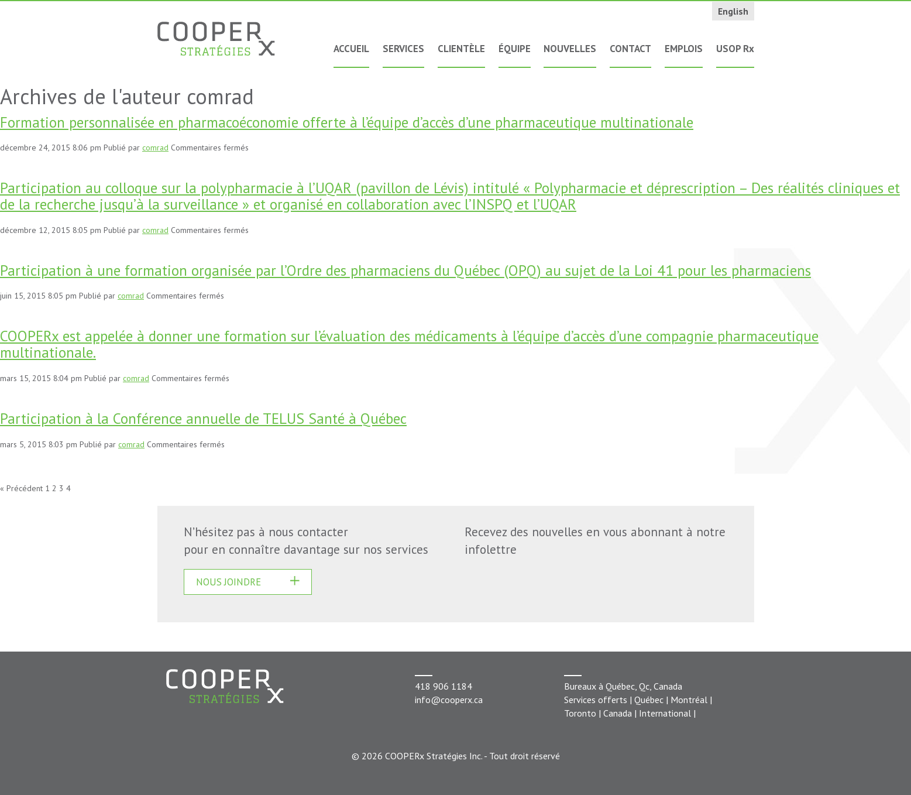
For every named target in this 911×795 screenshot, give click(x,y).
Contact (630, 48)
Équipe (515, 48)
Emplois (684, 48)
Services (403, 48)
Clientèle (461, 48)
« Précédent (21, 488)
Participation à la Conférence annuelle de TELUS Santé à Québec (203, 418)
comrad (155, 147)
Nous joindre (228, 581)
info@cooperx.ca (449, 699)
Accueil (351, 48)
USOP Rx (735, 48)
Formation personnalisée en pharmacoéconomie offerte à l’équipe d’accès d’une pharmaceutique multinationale (346, 122)
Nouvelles (570, 48)
